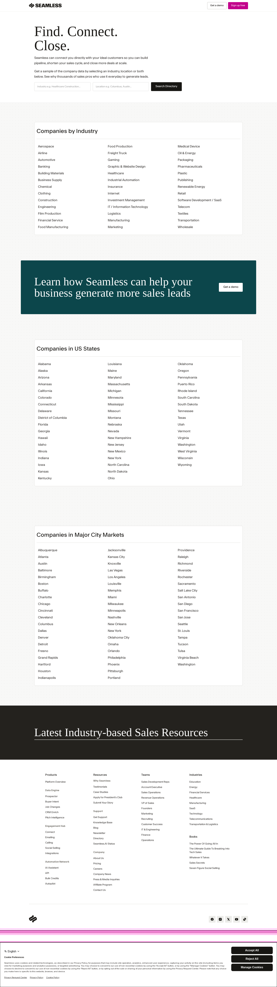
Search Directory (166, 86)
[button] (62, 86)
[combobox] (62, 87)
